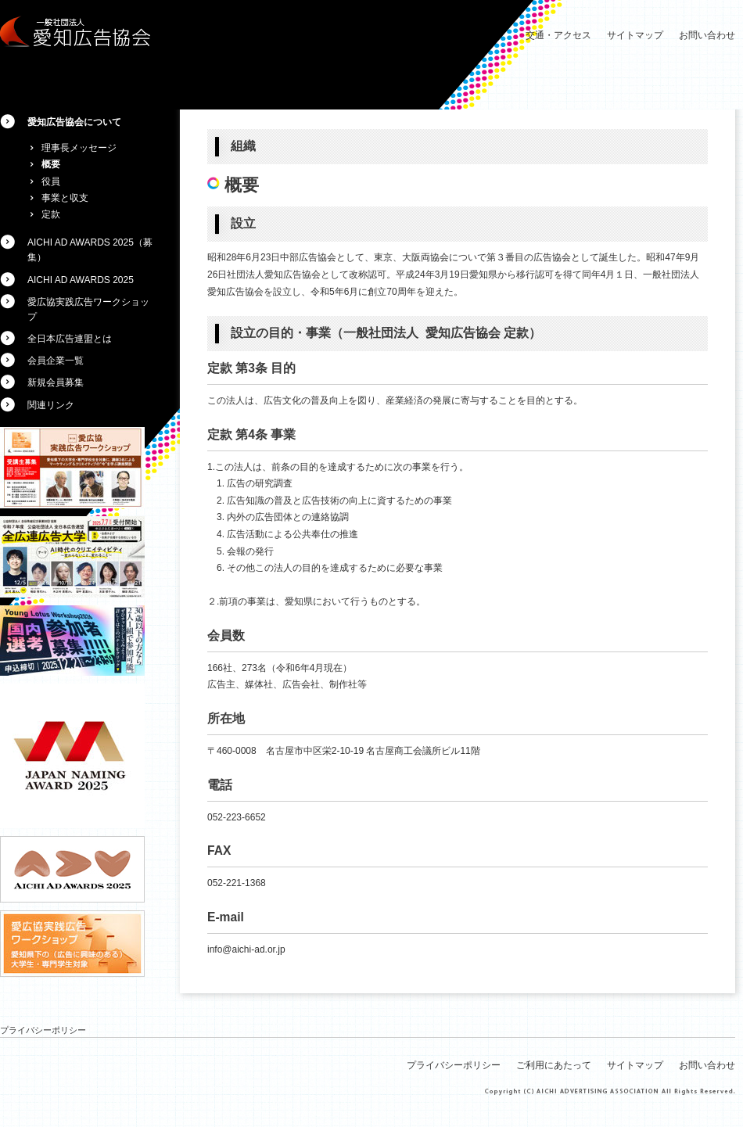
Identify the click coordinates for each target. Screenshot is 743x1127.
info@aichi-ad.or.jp (246, 949)
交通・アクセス (558, 35)
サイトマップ (635, 35)
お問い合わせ (707, 35)
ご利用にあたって (553, 1065)
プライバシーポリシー (43, 1030)
